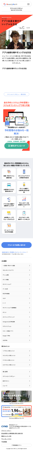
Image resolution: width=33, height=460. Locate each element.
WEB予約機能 (6, 293)
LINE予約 (5, 340)
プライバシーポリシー (6, 430)
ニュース (5, 386)
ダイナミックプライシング (8, 317)
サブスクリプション (7, 326)
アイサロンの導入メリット (8, 360)
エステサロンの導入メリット (9, 365)
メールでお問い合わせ (16, 245)
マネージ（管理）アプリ (8, 331)
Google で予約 (6, 335)
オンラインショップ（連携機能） (10, 307)
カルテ (4, 298)
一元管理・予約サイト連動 (9, 265)
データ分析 (5, 289)
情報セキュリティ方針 (6, 436)
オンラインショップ (7, 284)
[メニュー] (28, 4)
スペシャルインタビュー (9, 376)
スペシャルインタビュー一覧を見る (16, 94)
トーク (4, 303)
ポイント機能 (6, 279)
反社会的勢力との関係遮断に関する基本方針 (12, 433)
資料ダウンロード (16, 145)
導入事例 (5, 372)
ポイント (4, 312)
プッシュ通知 (6, 275)
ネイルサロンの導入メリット (9, 355)
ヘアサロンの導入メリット (9, 351)
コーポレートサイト (7, 438)
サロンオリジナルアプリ (8, 270)
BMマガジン (6, 381)
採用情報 (5, 441)
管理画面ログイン (16, 445)
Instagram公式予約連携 (9, 321)
